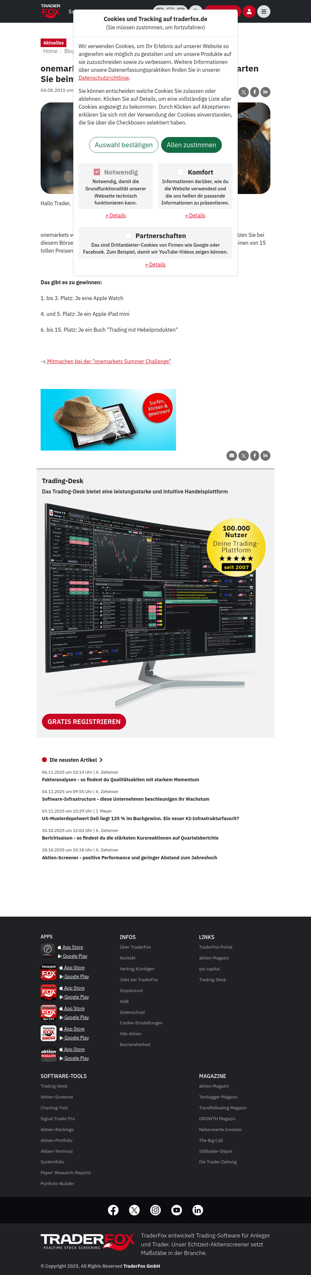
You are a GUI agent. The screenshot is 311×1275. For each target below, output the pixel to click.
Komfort (200, 172)
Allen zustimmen (191, 144)
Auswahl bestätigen (124, 144)
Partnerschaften (161, 235)
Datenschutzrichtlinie (104, 77)
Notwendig (121, 172)
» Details (116, 215)
